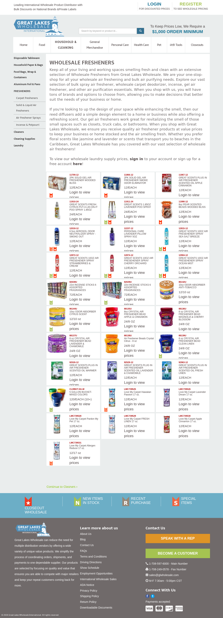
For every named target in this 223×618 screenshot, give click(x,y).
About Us (85, 533)
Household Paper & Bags (28, 65)
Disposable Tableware (27, 58)
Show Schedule (89, 567)
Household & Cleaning (66, 44)
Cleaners (19, 132)
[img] (57, 183)
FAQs (83, 550)
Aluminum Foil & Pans (27, 84)
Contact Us (87, 545)
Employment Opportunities (96, 573)
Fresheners (22, 91)
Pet (159, 45)
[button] (153, 596)
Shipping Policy (89, 596)
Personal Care (120, 45)
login (154, 4)
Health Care (141, 45)
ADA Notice (87, 584)
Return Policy (88, 601)
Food (42, 45)
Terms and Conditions (93, 556)
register (191, 4)
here (77, 164)
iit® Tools (176, 45)
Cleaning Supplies (24, 138)
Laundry (18, 145)
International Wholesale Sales (98, 579)
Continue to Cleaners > (61, 486)
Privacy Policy (88, 590)
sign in (136, 159)
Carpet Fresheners (27, 98)
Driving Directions (91, 562)
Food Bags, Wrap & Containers (25, 74)
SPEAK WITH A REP (178, 538)
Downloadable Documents (96, 607)
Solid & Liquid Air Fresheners (26, 108)
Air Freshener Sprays (28, 117)
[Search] (108, 31)
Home (23, 45)
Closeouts (197, 45)
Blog (82, 539)
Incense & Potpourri (27, 125)
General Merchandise (94, 45)
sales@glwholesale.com (164, 575)
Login (128, 216)
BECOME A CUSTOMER (178, 553)
